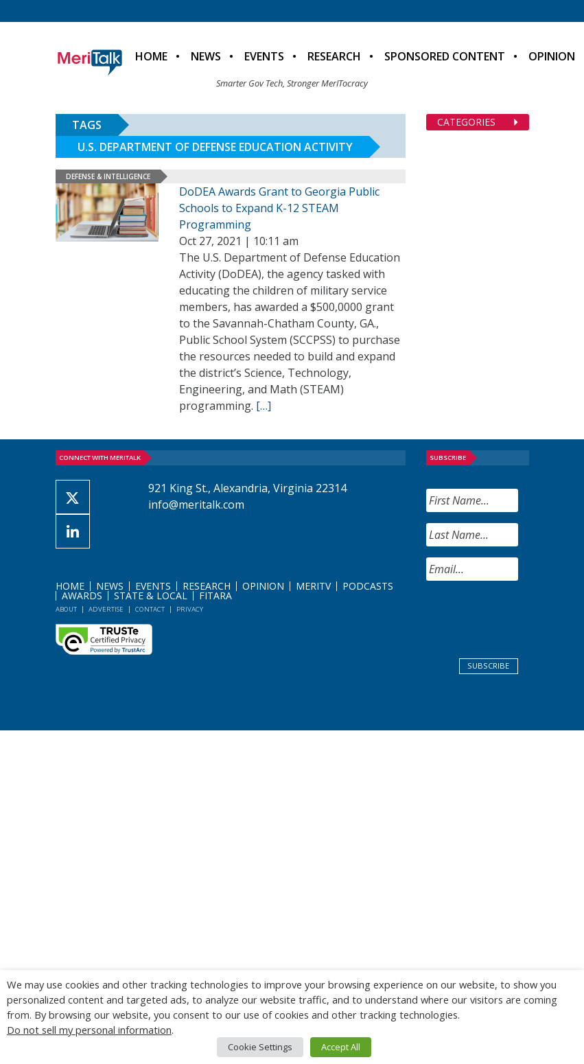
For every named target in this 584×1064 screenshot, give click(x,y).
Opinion (263, 585)
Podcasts (367, 585)
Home (151, 56)
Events (264, 56)
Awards (82, 595)
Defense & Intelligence (108, 176)
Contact (150, 609)
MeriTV (313, 585)
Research (334, 56)
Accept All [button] (340, 1047)
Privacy (189, 609)
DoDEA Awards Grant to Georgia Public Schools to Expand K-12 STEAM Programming (279, 208)
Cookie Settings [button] (260, 1047)
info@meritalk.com (196, 504)
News (206, 56)
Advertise (106, 609)
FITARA (215, 595)
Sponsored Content (444, 56)
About (66, 609)
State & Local (150, 595)
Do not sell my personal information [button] (89, 1030)
